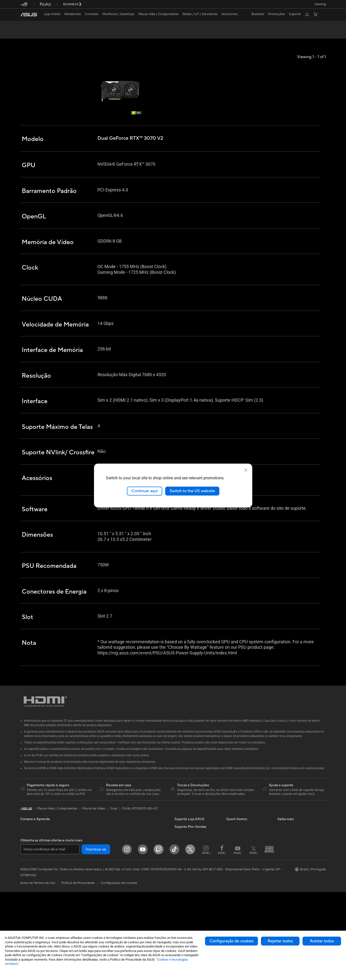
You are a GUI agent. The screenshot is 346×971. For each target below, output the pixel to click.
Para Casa (27, 852)
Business (258, 14)
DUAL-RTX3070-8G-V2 (139, 827)
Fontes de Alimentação (88, 882)
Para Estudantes (32, 875)
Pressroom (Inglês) (239, 852)
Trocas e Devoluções (190, 852)
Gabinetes (78, 875)
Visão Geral (27, 34)
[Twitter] (190, 928)
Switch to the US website (192, 490)
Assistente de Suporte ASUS (195, 882)
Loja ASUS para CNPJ (242, 878)
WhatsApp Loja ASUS (191, 867)
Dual (114, 827)
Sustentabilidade (289, 867)
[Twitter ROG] (253, 928)
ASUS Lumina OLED (292, 852)
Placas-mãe (79, 860)
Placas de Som (81, 889)
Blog (229, 893)
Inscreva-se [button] (96, 928)
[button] (320, 4)
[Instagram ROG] (206, 928)
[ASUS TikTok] (174, 928)
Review (76, 34)
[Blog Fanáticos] (269, 928)
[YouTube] (143, 928)
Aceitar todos (322, 941)
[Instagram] (127, 928)
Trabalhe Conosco (239, 886)
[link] (28, 14)
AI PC (281, 845)
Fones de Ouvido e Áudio (140, 890)
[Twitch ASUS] (158, 928)
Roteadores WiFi (134, 852)
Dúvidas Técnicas (187, 889)
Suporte (94, 34)
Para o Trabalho (31, 860)
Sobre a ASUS (236, 845)
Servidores (130, 867)
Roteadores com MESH (139, 860)
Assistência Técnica (189, 897)
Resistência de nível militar (296, 859)
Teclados (128, 882)
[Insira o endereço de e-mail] (50, 928)
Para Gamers (29, 882)
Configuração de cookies (231, 941)
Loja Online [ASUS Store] (52, 14)
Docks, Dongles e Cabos (140, 897)
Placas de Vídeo (82, 867)
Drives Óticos (81, 897)
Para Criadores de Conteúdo (41, 867)
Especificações (53, 34)
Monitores (27, 905)
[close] (246, 470)
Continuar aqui (144, 490)
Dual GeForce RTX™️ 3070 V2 (53, 26)
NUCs (75, 845)
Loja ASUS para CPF (241, 871)
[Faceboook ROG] (222, 928)
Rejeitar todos (280, 941)
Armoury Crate (288, 882)
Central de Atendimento (192, 859)
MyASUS (284, 874)
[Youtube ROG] (238, 928)
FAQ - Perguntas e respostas (195, 845)
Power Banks (131, 904)
